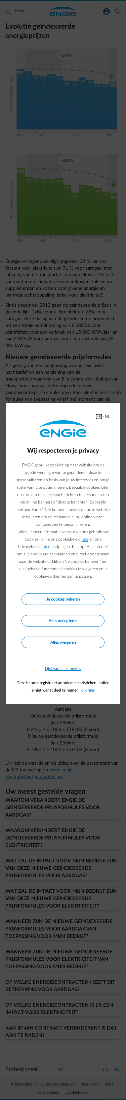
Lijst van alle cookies (63, 669)
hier (85, 539)
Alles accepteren (63, 621)
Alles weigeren (63, 642)
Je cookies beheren (63, 599)
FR (98, 417)
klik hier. (88, 690)
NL (107, 417)
